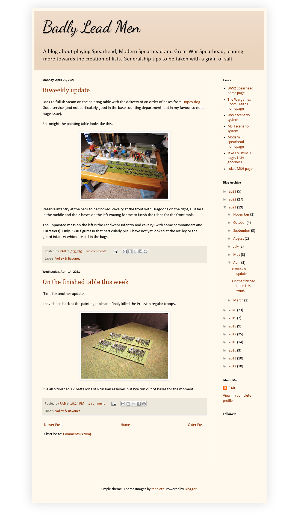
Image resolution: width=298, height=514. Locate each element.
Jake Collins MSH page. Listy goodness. (240, 158)
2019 (233, 318)
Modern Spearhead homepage (236, 142)
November (241, 215)
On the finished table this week (86, 282)
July (236, 247)
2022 (233, 200)
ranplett (157, 489)
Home (125, 425)
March (238, 300)
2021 (233, 207)
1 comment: (97, 403)
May (237, 255)
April (237, 263)
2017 (233, 334)
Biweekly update (66, 90)
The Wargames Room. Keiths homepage (239, 104)
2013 (233, 358)
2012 (233, 366)
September (242, 231)
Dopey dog (191, 102)
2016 (233, 342)
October (240, 223)
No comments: (97, 251)
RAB (231, 388)
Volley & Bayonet (67, 258)
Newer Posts (53, 425)
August (239, 239)
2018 (233, 326)
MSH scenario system (238, 128)
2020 (233, 310)
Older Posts (196, 425)
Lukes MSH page (240, 169)
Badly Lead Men (91, 27)
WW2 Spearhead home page (240, 90)
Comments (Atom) (77, 434)
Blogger (190, 489)
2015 (233, 351)
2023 (233, 192)
